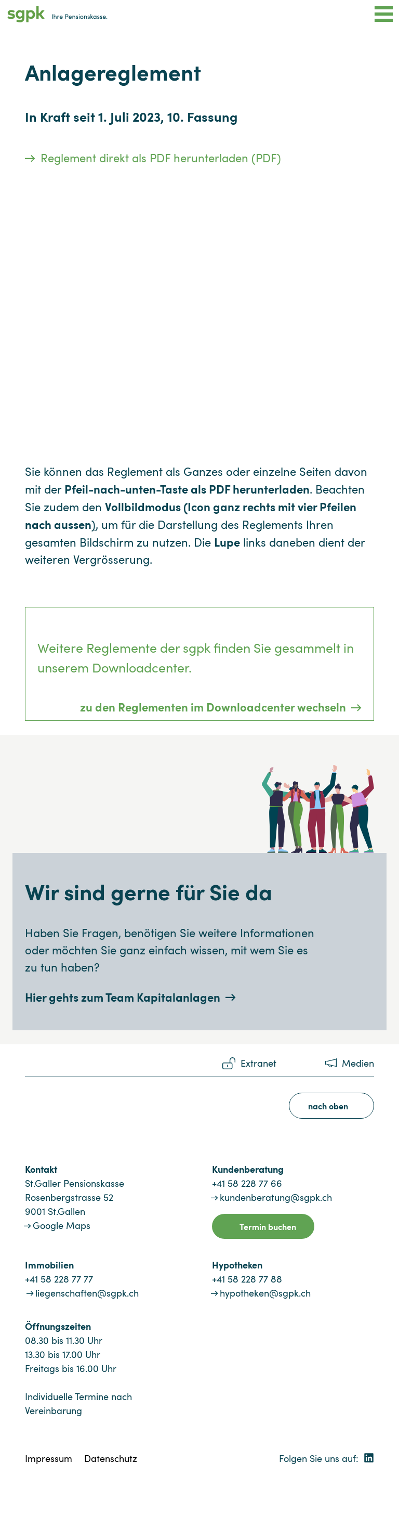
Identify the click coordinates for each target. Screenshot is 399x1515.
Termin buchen (268, 1226)
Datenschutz (110, 1458)
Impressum (48, 1458)
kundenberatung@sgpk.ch (276, 1197)
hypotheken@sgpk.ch (265, 1293)
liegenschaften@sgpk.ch (87, 1293)
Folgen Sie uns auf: (326, 1458)
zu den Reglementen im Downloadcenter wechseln (213, 706)
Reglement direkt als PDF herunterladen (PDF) (161, 157)
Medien (358, 1063)
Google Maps (61, 1225)
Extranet (258, 1063)
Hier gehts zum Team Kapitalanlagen (122, 997)
